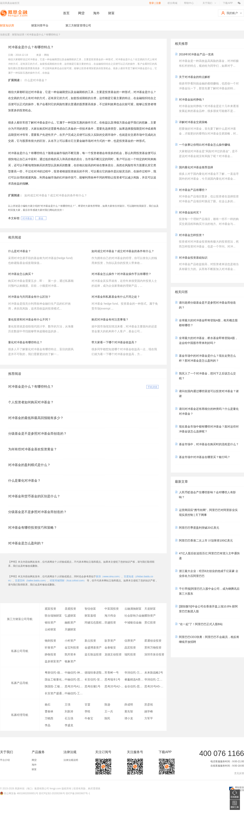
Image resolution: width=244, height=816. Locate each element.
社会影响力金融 (134, 615)
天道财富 (150, 608)
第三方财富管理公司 (78, 25)
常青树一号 (112, 672)
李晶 (47, 725)
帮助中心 (189, 3)
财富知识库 (7, 25)
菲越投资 (110, 622)
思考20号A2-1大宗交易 (114, 686)
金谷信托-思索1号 (134, 686)
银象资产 (70, 661)
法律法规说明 (70, 760)
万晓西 (49, 718)
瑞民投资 (130, 654)
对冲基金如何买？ (190, 212)
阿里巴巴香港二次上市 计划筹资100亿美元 (206, 540)
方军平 (148, 718)
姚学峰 (148, 711)
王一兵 (109, 711)
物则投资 (50, 640)
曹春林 (49, 711)
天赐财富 (70, 629)
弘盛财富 (70, 615)
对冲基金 (27, 218)
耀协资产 (150, 615)
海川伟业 (110, 615)
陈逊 (107, 704)
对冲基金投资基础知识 (193, 257)
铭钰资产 (50, 622)
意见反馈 (239, 773)
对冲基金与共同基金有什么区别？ (29, 296)
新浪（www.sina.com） (108, 576)
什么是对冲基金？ (35, 80)
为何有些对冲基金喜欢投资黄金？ (32, 449)
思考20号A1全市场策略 (75, 686)
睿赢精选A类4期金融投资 (134, 679)
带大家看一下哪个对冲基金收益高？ (114, 342)
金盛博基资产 (93, 647)
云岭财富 (50, 629)
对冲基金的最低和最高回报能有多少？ (35, 418)
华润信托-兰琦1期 (134, 672)
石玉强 (69, 718)
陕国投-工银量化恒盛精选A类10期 (55, 686)
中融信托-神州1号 (75, 672)
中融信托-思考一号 (75, 679)
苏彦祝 (148, 704)
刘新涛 (69, 711)
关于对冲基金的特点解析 (194, 77)
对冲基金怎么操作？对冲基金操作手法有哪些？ (121, 274)
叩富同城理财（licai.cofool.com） (68, 580)
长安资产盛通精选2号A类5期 (55, 693)
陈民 (107, 718)
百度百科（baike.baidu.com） (31, 580)
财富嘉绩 (90, 615)
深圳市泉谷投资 (154, 654)
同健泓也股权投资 (95, 622)
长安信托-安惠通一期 (95, 679)
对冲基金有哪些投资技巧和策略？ (32, 527)
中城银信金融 (133, 622)
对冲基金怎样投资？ (192, 235)
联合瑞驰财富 (53, 615)
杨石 (47, 704)
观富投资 (50, 608)
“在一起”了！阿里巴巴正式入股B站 (201, 624)
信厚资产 (130, 640)
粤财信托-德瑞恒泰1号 (55, 672)
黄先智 (128, 711)
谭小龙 (128, 718)
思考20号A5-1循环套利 (154, 686)
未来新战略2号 (153, 672)
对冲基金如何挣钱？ (192, 99)
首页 (66, 13)
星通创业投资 (152, 640)
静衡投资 (50, 654)
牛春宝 (89, 718)
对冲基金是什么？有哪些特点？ (31, 386)
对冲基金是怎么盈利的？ (26, 543)
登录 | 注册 (155, 3)
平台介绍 (5, 760)
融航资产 (70, 622)
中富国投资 (112, 608)
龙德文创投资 (113, 654)
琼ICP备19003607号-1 (78, 793)
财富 (111, 13)
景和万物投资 (152, 647)
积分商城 (172, 3)
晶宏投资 (130, 647)
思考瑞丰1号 (112, 679)
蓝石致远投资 (93, 654)
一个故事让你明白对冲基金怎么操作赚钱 (204, 144)
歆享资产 (110, 640)
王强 (67, 704)
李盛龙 (69, 725)
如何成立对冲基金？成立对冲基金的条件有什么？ (55, 195)
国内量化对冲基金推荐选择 (196, 167)
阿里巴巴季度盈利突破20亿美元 (199, 527)
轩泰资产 (50, 647)
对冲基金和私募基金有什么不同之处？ (116, 296)
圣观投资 (70, 608)
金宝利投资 (72, 647)
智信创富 (90, 608)
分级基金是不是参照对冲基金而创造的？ (37, 433)
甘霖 (87, 704)
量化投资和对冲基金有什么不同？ (29, 319)
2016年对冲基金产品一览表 (196, 54)
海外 (96, 13)
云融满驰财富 (133, 608)
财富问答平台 (39, 25)
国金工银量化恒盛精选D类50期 (55, 679)
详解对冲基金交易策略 (193, 122)
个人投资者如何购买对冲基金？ (31, 402)
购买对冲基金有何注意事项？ (110, 319)
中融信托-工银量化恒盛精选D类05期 (75, 693)
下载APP (228, 3)
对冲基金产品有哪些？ (193, 189)
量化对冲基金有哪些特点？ (25, 342)
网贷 (81, 13)
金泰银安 (110, 647)
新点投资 (90, 640)
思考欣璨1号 (92, 686)
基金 (40, 218)
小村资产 (70, 640)
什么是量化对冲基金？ (24, 480)
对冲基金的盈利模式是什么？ (29, 465)
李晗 (87, 711)
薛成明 (128, 704)
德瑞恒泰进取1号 (95, 672)
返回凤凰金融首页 (10, 3)
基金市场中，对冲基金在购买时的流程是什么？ (209, 444)
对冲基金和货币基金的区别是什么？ (34, 496)
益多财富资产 (53, 661)
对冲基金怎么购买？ (21, 274)
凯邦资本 (70, 654)
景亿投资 (150, 622)
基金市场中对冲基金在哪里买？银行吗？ (204, 457)
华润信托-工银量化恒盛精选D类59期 (154, 679)
